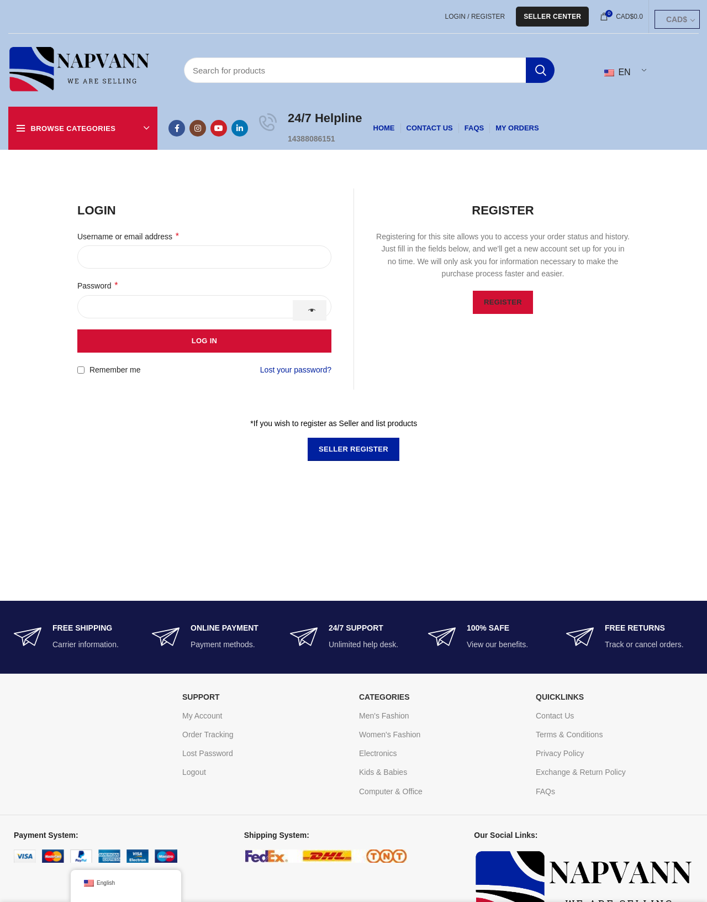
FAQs (545, 791)
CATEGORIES (384, 697)
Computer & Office (391, 791)
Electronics (378, 753)
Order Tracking (208, 734)
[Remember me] (81, 370)
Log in (205, 341)
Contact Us (555, 715)
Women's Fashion (389, 734)
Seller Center (552, 16)
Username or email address (128, 236)
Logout (194, 772)
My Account (202, 715)
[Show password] (309, 310)
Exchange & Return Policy (581, 772)
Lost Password (207, 753)
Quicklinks (560, 697)
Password (97, 285)
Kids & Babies (383, 772)
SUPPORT (201, 697)
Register (503, 302)
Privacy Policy (560, 753)
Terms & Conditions (569, 734)
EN (617, 72)
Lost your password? (295, 369)
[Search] (369, 70)
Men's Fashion (384, 715)
